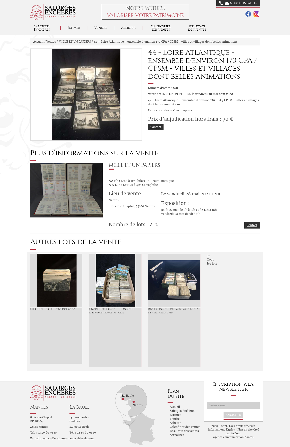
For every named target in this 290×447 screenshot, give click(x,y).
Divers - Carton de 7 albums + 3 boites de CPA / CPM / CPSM (173, 311)
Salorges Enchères (182, 411)
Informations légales (221, 429)
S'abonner (233, 415)
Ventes (51, 41)
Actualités (177, 435)
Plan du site (245, 429)
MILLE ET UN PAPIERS (75, 41)
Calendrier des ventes (161, 27)
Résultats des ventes (184, 431)
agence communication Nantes (233, 437)
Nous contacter (238, 3)
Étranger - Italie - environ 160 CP (52, 309)
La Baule (79, 407)
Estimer (73, 28)
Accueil (38, 41)
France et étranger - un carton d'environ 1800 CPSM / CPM (111, 311)
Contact (155, 127)
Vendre (100, 28)
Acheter (128, 28)
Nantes (39, 407)
